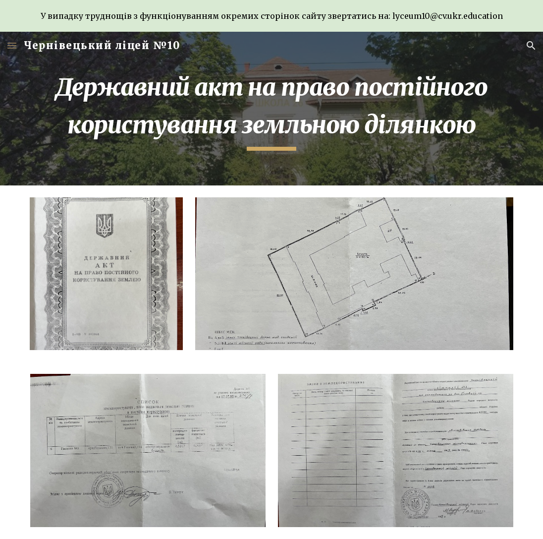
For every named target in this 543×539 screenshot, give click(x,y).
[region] (271, 16)
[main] (271, 108)
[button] (12, 45)
